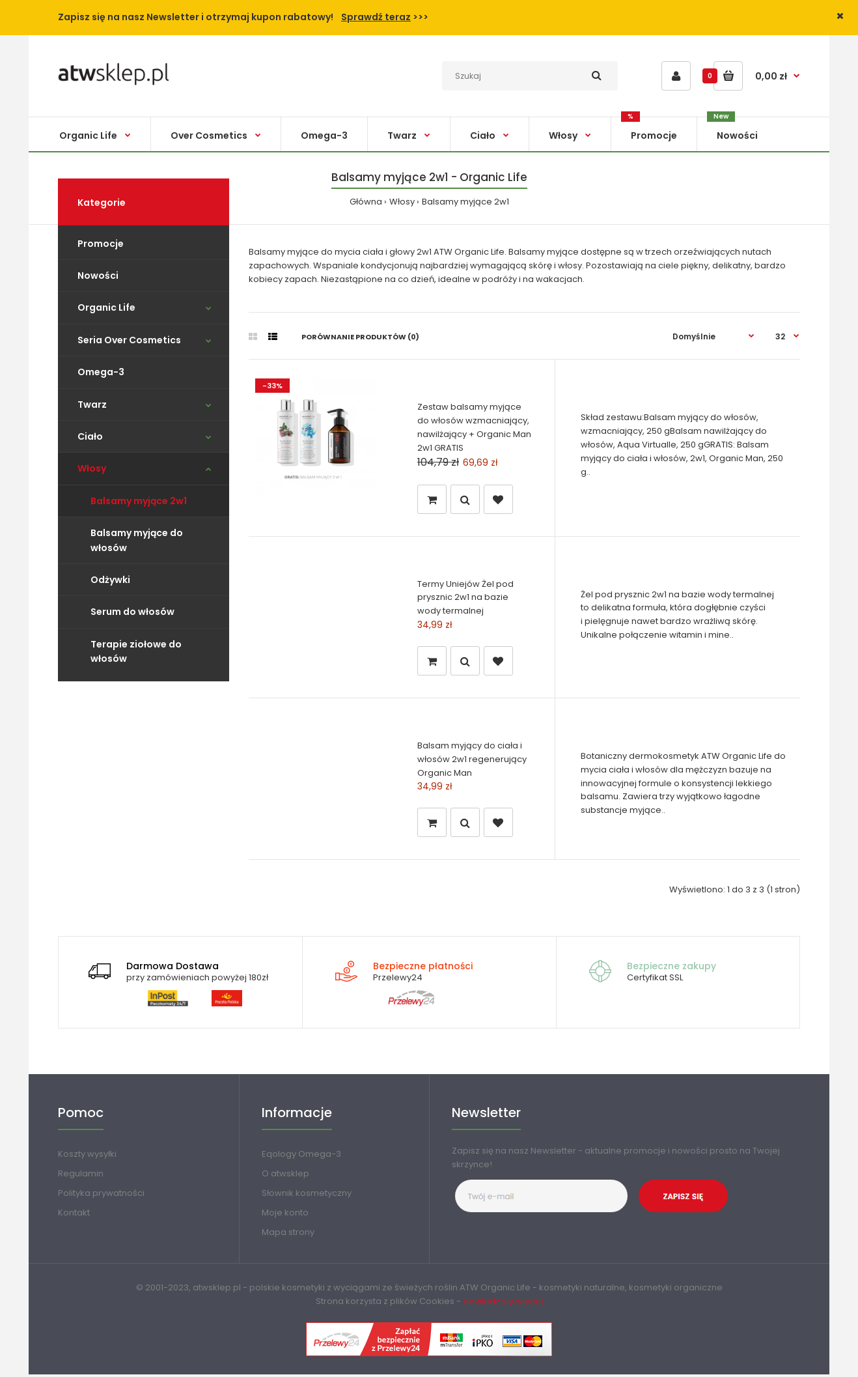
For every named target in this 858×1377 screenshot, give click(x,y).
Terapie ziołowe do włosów (136, 651)
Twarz (92, 404)
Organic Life (106, 307)
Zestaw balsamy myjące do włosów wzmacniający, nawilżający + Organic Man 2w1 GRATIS (474, 427)
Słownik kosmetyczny (307, 1195)
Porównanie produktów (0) (360, 337)
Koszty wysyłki (87, 1156)
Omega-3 (100, 371)
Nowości (97, 275)
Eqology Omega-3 (301, 1156)
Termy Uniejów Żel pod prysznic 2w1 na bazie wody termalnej (465, 598)
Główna (366, 201)
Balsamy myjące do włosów (136, 540)
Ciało (90, 436)
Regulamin (81, 1176)
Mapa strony (288, 1234)
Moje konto (285, 1215)
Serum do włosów (132, 611)
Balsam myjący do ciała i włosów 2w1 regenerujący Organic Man (472, 760)
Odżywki (110, 579)
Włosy (402, 201)
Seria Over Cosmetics (129, 340)
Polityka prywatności (101, 1195)
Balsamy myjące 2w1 (465, 201)
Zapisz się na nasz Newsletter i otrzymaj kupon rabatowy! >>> (243, 16)
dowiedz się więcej (503, 1304)
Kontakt (74, 1215)
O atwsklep (285, 1176)
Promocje (100, 243)
